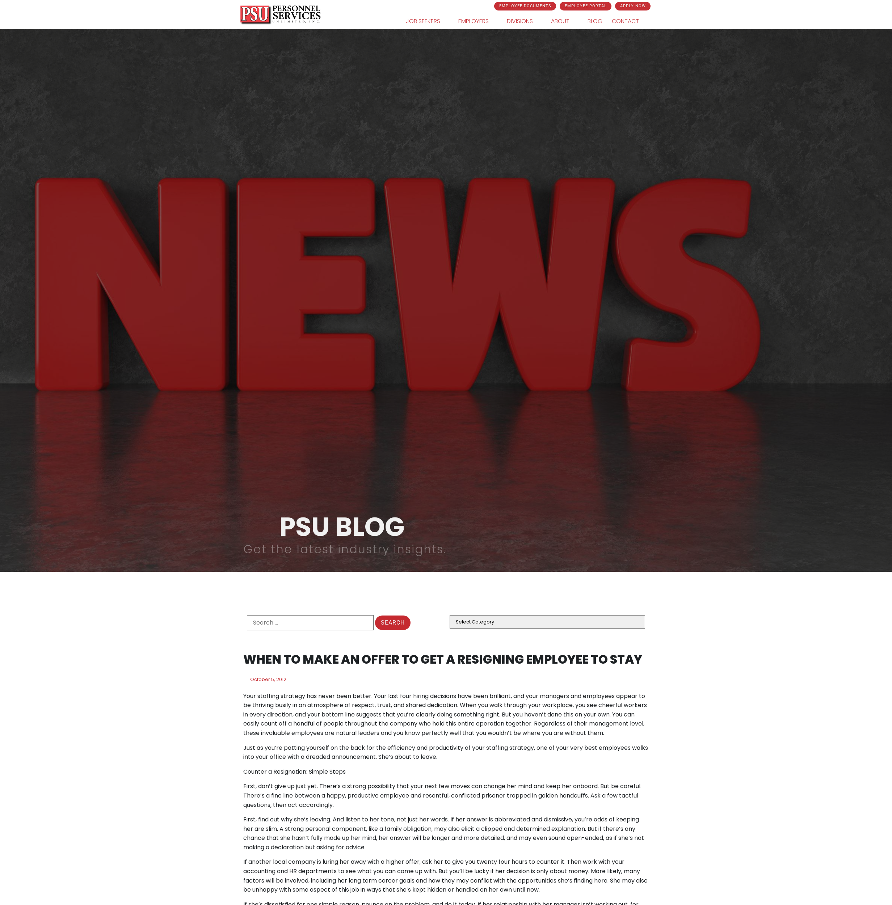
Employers (477, 21)
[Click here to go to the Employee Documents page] (525, 6)
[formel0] (310, 622)
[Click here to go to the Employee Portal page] (585, 6)
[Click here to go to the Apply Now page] (633, 6)
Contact (630, 21)
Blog (595, 21)
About (564, 21)
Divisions (524, 21)
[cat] (547, 622)
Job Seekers (427, 21)
